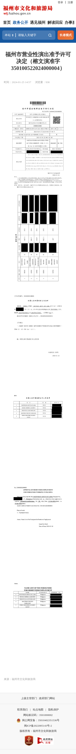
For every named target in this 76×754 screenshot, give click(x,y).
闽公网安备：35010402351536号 (40, 720)
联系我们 (22, 709)
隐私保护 (53, 709)
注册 (70, 2)
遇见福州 (37, 22)
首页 (7, 22)
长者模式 (66, 35)
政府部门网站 (47, 698)
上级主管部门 (29, 698)
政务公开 (20, 22)
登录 (60, 2)
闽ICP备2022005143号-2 (38, 725)
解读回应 (55, 22)
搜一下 (50, 35)
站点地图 (38, 709)
